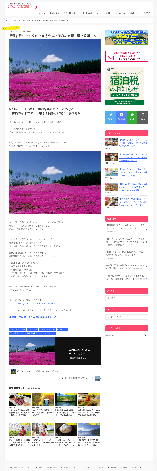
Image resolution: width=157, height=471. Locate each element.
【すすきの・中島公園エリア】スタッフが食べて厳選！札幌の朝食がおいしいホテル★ (133, 199)
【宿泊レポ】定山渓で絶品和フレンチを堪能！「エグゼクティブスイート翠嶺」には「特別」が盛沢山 (124, 234)
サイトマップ (137, 460)
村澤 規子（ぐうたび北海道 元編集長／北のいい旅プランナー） (33, 325)
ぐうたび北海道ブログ (30, 467)
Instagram (142, 116)
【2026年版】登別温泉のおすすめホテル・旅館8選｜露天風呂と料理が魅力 (125, 244)
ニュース (42, 13)
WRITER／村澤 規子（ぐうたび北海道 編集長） (31, 309)
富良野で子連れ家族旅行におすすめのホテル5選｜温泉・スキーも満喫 (125, 254)
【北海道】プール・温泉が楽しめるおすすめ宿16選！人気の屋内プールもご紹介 (133, 170)
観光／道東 (33, 322)
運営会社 (124, 460)
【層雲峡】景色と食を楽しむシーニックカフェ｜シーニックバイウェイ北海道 (125, 222)
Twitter (110, 116)
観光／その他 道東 (48, 322)
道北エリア (91, 460)
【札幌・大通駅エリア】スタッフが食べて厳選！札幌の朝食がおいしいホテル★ (133, 142)
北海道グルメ (134, 13)
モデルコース (120, 13)
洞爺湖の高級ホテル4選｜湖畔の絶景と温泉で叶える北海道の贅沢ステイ (125, 263)
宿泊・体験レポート (71, 13)
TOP (32, 13)
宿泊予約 (147, 13)
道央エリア (66, 460)
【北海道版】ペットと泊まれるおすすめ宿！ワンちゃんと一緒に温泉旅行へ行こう (133, 156)
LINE (132, 116)
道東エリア (63, 322)
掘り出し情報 (87, 13)
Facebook (121, 116)
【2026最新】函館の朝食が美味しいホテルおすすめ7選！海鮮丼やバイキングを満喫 (133, 184)
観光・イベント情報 (104, 13)
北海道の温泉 (54, 13)
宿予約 (114, 460)
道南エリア (78, 460)
